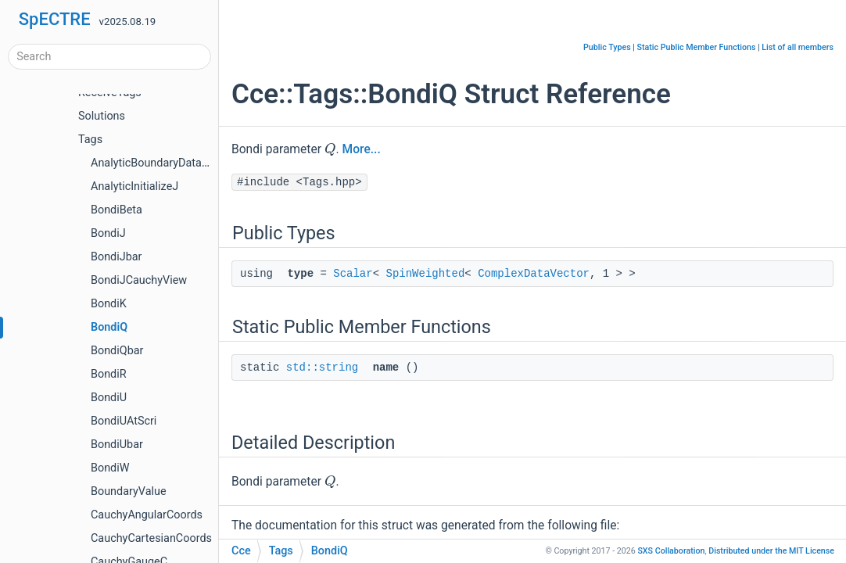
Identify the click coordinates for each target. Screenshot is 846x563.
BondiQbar (117, 350)
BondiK (109, 303)
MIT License (771, 551)
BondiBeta (116, 210)
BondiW (110, 468)
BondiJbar (116, 257)
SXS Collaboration (670, 551)
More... (361, 149)
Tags (90, 139)
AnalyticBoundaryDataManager (168, 163)
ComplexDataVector (534, 273)
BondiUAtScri (123, 421)
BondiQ (109, 327)
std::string (322, 367)
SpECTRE (55, 19)
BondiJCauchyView (139, 280)
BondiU (109, 397)
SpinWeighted (424, 273)
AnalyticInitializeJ (134, 186)
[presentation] (330, 148)
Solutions (101, 116)
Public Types (607, 47)
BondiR (109, 374)
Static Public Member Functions (696, 47)
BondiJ (108, 233)
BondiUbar (117, 444)
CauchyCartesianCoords (151, 538)
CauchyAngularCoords (147, 515)
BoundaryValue (129, 491)
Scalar (352, 273)
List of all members (797, 47)
